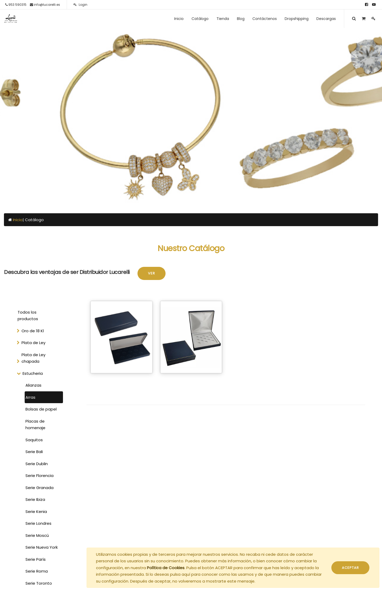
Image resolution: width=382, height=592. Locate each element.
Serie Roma (36, 571)
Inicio (18, 219)
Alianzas (33, 385)
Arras (30, 397)
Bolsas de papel (41, 409)
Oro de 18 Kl (33, 331)
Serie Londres (38, 523)
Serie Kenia (36, 511)
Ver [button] (151, 273)
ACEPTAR (350, 567)
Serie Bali (34, 451)
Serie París (35, 559)
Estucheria (33, 373)
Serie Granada (39, 487)
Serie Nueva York (41, 547)
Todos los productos (28, 315)
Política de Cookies (165, 567)
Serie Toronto (38, 583)
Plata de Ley (33, 342)
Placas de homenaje (35, 424)
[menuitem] (179, 18)
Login (80, 4)
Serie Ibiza (35, 499)
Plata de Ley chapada (33, 358)
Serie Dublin (36, 463)
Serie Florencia (39, 475)
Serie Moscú (37, 535)
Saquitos (34, 440)
